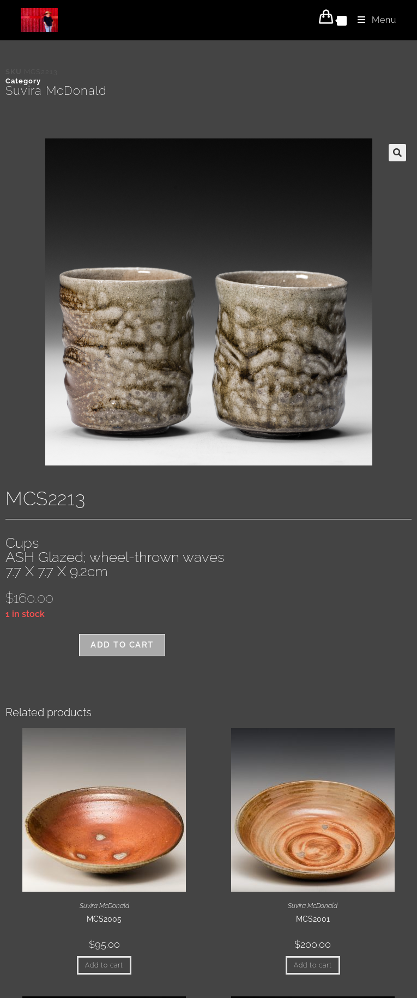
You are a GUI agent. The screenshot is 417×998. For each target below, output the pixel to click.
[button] (397, 152)
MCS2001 (313, 919)
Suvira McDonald (55, 90)
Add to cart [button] (104, 965)
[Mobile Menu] (372, 20)
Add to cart (122, 645)
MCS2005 (104, 919)
